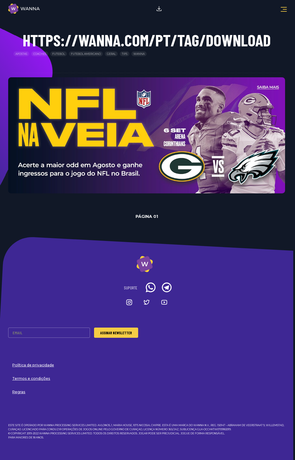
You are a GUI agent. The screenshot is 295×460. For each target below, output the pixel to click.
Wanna (139, 54)
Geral (111, 54)
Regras (18, 392)
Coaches (39, 54)
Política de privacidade (33, 365)
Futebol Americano (86, 54)
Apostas (21, 54)
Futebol (58, 54)
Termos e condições (31, 378)
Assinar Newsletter (116, 333)
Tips (124, 54)
